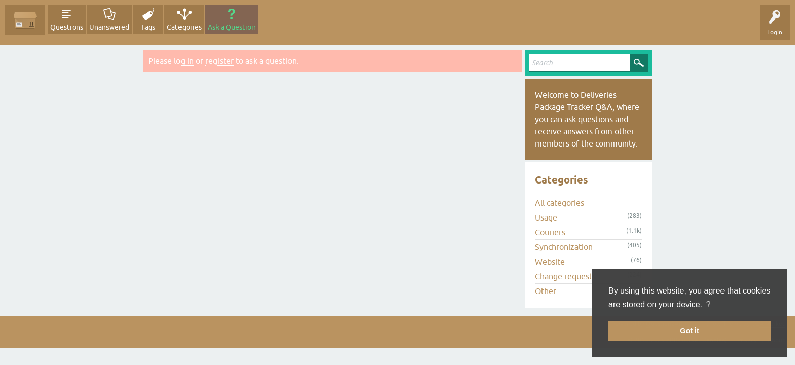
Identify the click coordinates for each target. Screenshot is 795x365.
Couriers (550, 232)
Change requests (565, 276)
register (219, 60)
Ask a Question (232, 27)
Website (550, 261)
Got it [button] (689, 330)
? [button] (708, 304)
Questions (66, 27)
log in (184, 60)
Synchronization (564, 246)
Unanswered (109, 27)
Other (545, 291)
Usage (546, 217)
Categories (184, 27)
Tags (148, 27)
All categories (559, 202)
